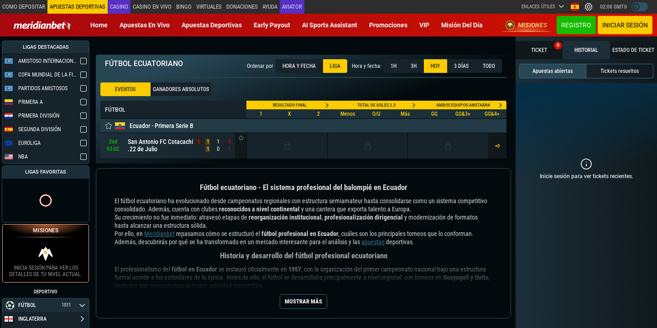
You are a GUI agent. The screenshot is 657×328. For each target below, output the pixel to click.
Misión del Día (462, 25)
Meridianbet (159, 233)
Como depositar (23, 6)
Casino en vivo (152, 6)
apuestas (373, 242)
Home (99, 25)
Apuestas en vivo (145, 25)
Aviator (292, 6)
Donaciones (242, 6)
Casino (119, 6)
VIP (424, 25)
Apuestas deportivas (212, 25)
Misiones (527, 25)
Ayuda (269, 6)
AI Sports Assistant (329, 25)
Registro (576, 25)
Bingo (184, 6)
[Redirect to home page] (43, 25)
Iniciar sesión (625, 25)
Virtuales (209, 6)
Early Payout (272, 25)
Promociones (388, 25)
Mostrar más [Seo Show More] (303, 301)
